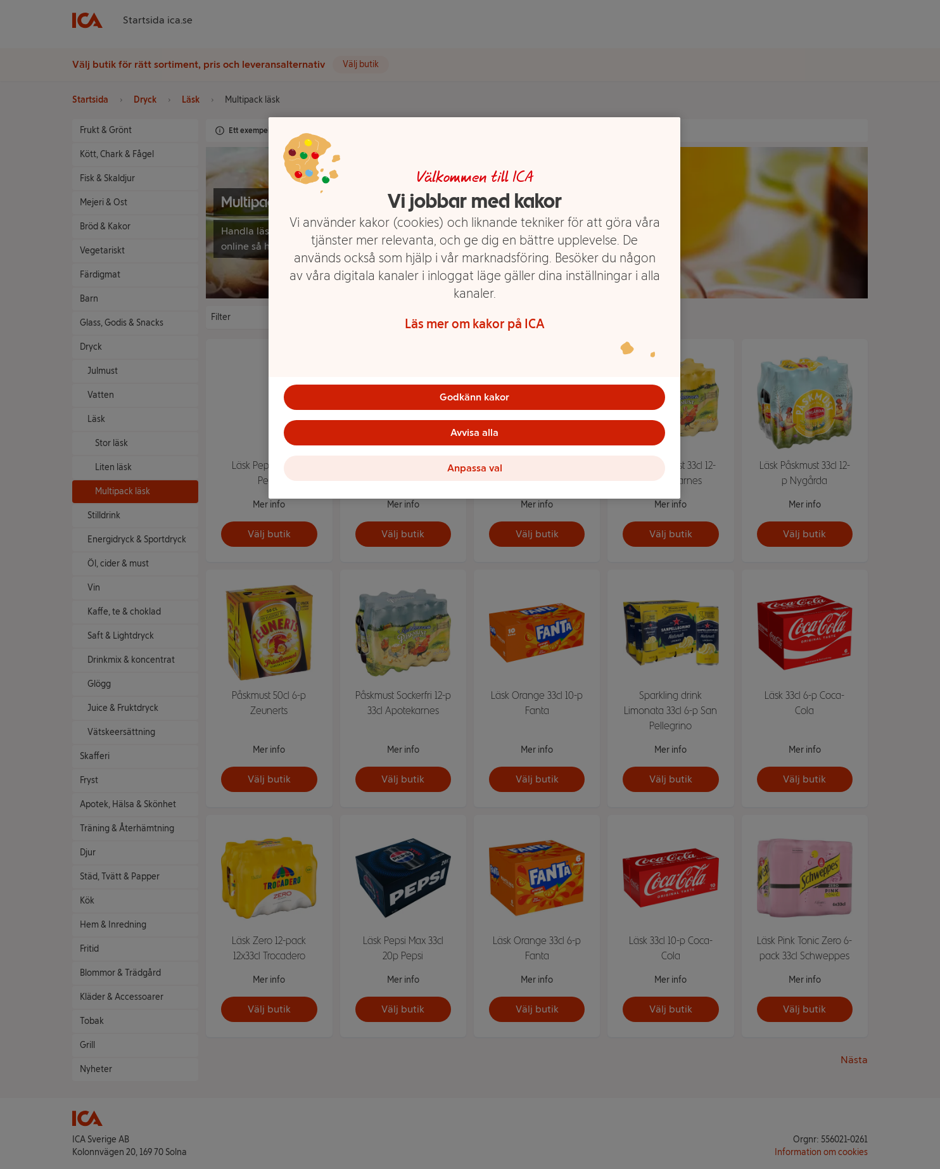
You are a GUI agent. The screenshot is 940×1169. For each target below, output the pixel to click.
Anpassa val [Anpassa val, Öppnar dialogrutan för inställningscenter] (474, 468)
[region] (474, 308)
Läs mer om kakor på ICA (475, 323)
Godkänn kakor (474, 397)
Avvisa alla (474, 432)
